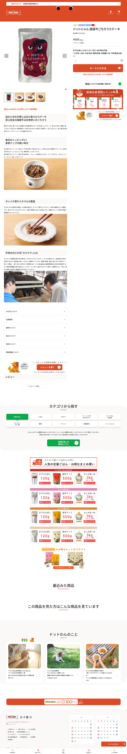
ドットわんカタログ (24, 735)
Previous (6, 56)
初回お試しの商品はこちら (63, 442)
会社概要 (32, 738)
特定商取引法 (23, 738)
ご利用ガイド (11, 730)
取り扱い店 (11, 733)
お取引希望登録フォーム (23, 733)
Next (65, 56)
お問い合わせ (21, 730)
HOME (6, 20)
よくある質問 (31, 730)
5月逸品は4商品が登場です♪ (24, 1)
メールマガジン (12, 735)
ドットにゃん (13, 20)
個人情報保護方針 (12, 738)
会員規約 (10, 741)
